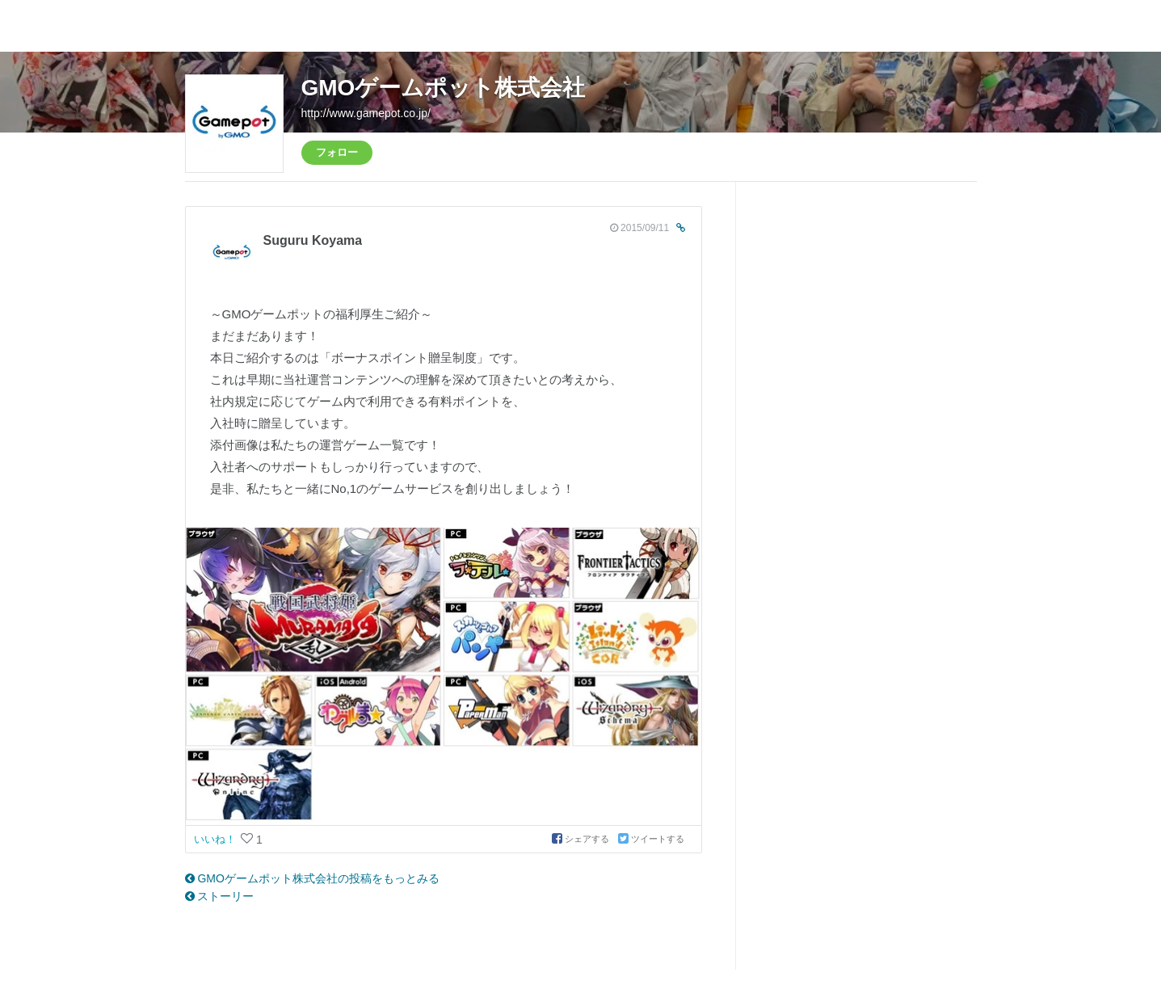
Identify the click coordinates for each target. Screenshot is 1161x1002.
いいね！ (216, 839)
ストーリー (219, 896)
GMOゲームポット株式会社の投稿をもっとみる (312, 878)
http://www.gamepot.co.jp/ (366, 113)
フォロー (337, 152)
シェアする (582, 839)
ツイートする (651, 839)
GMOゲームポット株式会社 (443, 87)
